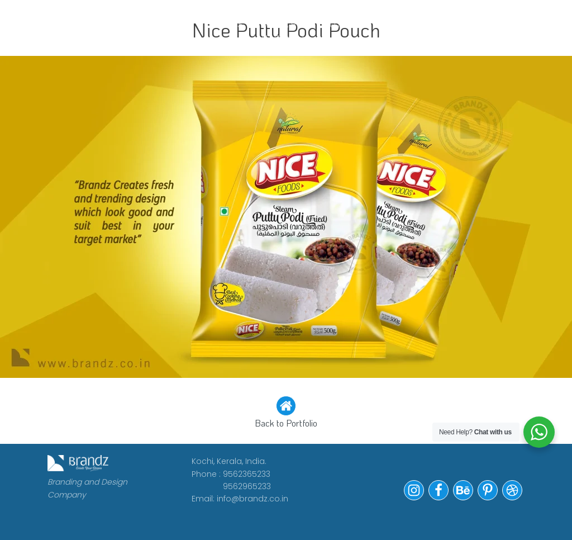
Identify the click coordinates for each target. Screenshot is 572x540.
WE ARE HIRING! (283, 31)
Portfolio (353, 24)
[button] (286, 413)
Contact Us (427, 31)
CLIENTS (221, 24)
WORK (109, 24)
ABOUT (161, 24)
